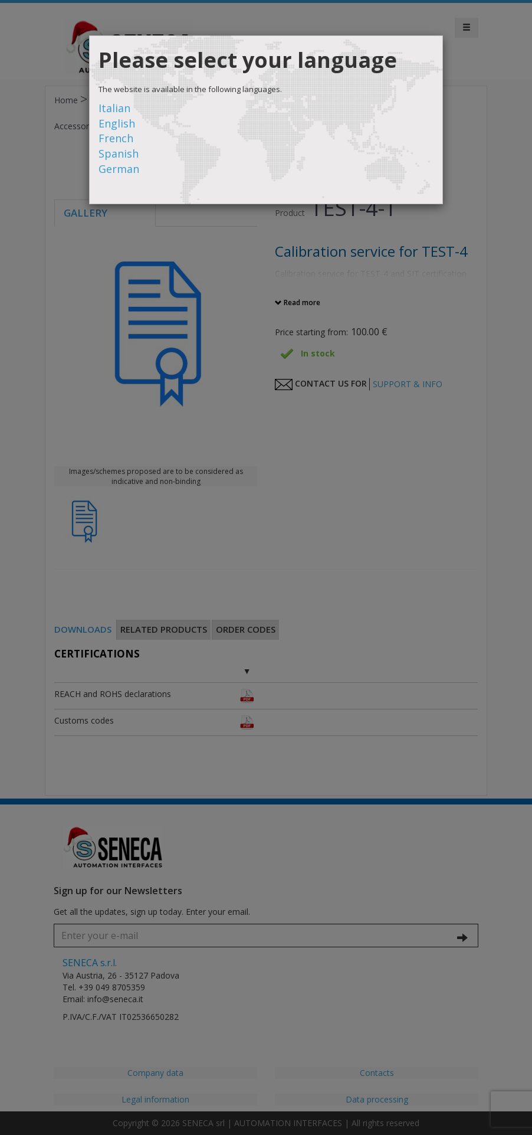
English (116, 123)
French (115, 138)
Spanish (118, 153)
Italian (114, 108)
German (118, 169)
